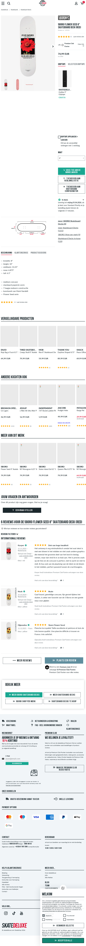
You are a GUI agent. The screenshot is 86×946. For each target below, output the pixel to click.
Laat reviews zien (78, 36)
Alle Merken (49, 877)
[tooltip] (83, 45)
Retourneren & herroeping (44, 721)
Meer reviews (22, 660)
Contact (4, 891)
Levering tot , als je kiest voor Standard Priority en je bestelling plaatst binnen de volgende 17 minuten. (71, 205)
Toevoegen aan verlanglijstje (71, 179)
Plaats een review (64, 660)
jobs (46, 875)
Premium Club (65, 667)
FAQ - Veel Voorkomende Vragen (46, 725)
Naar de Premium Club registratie (64, 768)
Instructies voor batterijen (10, 889)
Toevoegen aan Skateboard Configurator (71, 189)
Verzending (9, 721)
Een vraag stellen (21, 510)
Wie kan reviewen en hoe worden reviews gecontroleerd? (24, 528)
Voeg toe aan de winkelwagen (72, 171)
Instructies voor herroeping (10, 880)
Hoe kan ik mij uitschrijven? (13, 785)
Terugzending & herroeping (10, 877)
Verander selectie (63, 926)
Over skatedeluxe (50, 873)
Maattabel (9, 725)
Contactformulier (33, 847)
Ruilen (71, 721)
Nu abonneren (17, 763)
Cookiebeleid (66, 936)
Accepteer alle (63, 940)
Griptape (61, 64)
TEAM (47, 885)
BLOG (47, 882)
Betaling (4, 873)
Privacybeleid (77, 936)
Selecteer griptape (76, 64)
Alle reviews (6, 884)
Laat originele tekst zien (26, 557)
